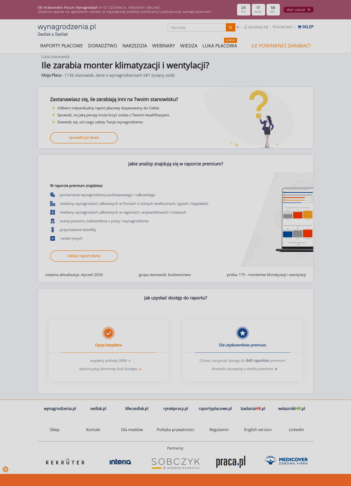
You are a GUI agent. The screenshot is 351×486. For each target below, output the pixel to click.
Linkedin (296, 429)
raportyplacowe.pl (215, 408)
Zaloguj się (256, 27)
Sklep (306, 27)
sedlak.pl (98, 408)
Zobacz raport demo (83, 256)
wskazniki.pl (291, 408)
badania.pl (253, 408)
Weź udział (299, 10)
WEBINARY (163, 45)
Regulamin (219, 429)
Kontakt (283, 27)
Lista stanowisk (55, 56)
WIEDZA (188, 46)
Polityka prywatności (175, 429)
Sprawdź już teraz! (84, 137)
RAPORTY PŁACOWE (61, 45)
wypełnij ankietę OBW (108, 360)
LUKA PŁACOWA (219, 46)
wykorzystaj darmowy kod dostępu (108, 368)
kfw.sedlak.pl (136, 408)
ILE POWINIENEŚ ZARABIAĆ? (281, 46)
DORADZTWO (102, 46)
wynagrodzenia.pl (60, 408)
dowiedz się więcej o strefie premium (243, 368)
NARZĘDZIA (134, 45)
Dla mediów (132, 429)
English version (258, 429)
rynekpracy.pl (175, 408)
